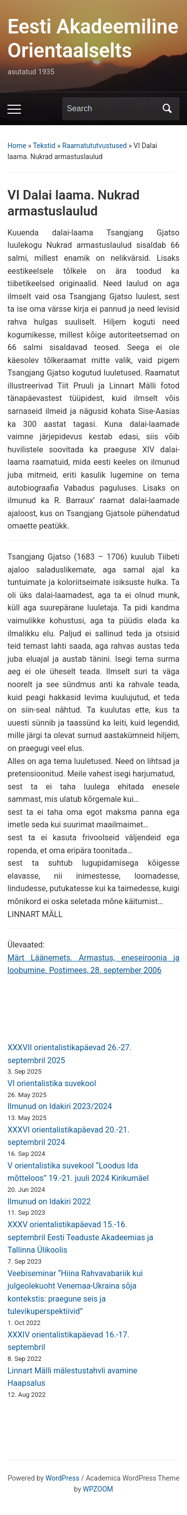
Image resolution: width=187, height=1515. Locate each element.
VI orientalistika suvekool (51, 1083)
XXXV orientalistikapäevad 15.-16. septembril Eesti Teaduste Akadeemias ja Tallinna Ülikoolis (80, 1237)
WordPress (62, 1478)
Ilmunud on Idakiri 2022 (49, 1201)
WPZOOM (98, 1489)
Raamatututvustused (94, 146)
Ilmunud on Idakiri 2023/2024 (59, 1106)
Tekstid (44, 146)
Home (16, 146)
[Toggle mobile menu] (14, 109)
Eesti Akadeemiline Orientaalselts (93, 38)
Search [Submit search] (167, 109)
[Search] (112, 109)
